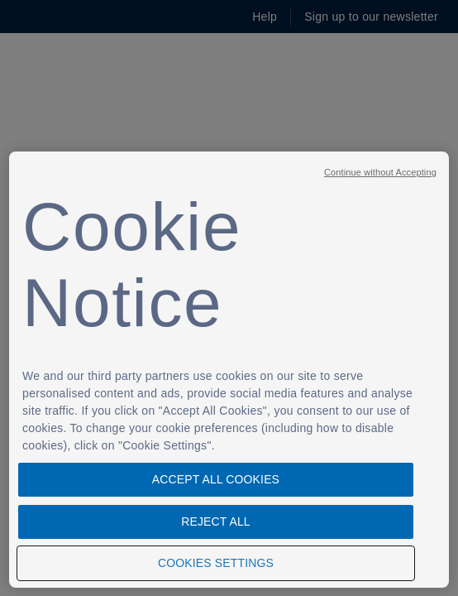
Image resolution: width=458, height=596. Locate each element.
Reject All (215, 521)
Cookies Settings (216, 563)
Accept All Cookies (215, 479)
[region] (229, 369)
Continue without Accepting (380, 172)
